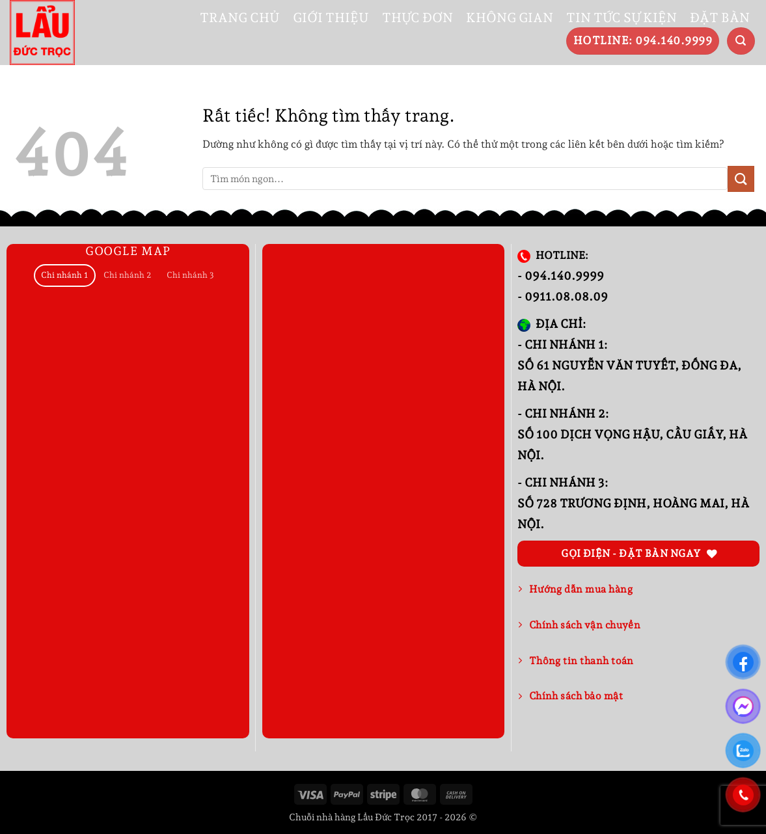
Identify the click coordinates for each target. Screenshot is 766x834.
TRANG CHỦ (240, 17)
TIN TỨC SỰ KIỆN (621, 17)
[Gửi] (741, 178)
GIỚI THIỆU (331, 17)
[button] (741, 41)
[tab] (65, 275)
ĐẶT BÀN (720, 17)
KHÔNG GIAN (509, 17)
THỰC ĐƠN (417, 17)
